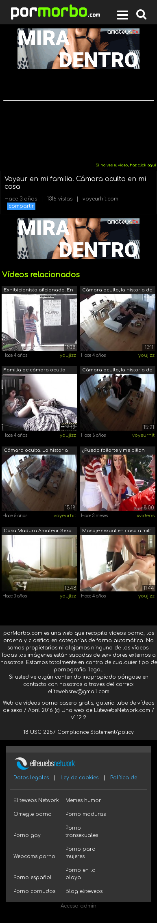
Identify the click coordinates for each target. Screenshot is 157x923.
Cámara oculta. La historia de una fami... (36, 451)
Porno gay (27, 835)
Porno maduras (85, 814)
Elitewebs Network (36, 800)
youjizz (68, 355)
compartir (21, 206)
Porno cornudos (34, 891)
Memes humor (83, 800)
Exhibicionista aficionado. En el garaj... (38, 290)
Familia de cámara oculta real (34, 370)
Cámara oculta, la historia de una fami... (117, 290)
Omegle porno (32, 814)
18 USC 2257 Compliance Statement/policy (79, 732)
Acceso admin (78, 906)
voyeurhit (143, 435)
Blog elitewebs (83, 891)
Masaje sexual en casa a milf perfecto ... (116, 531)
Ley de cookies (79, 778)
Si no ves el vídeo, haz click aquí (126, 165)
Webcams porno (34, 856)
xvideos (146, 515)
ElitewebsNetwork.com (122, 710)
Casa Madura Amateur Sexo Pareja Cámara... (38, 531)
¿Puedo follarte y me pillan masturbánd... (113, 451)
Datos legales (31, 778)
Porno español (32, 877)
